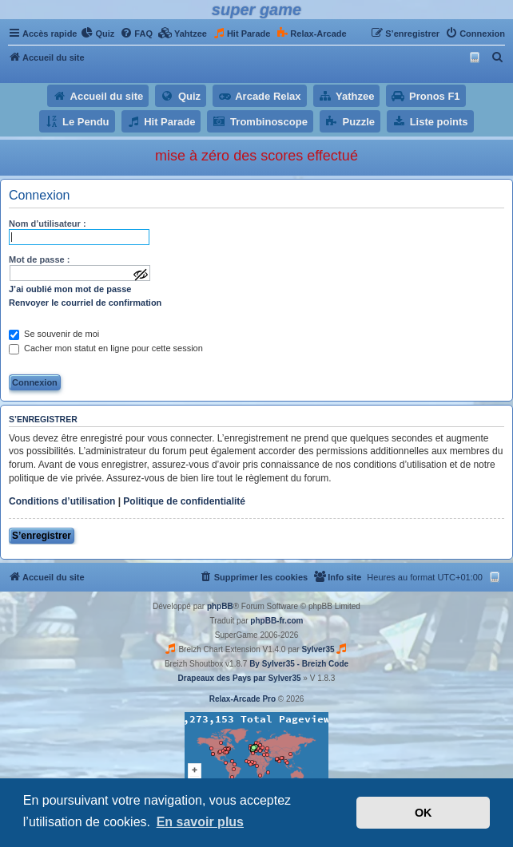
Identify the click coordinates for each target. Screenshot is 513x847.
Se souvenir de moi (54, 333)
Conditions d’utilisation (62, 501)
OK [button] (423, 812)
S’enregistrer (41, 535)
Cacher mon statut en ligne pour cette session (106, 348)
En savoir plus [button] (200, 822)
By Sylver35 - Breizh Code (298, 663)
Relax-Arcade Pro (242, 699)
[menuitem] (97, 33)
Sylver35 (317, 649)
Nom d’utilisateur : (47, 223)
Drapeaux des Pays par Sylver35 (239, 678)
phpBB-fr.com (276, 620)
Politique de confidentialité (184, 501)
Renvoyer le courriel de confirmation (85, 302)
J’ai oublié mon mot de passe (70, 289)
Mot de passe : (39, 259)
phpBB (220, 606)
